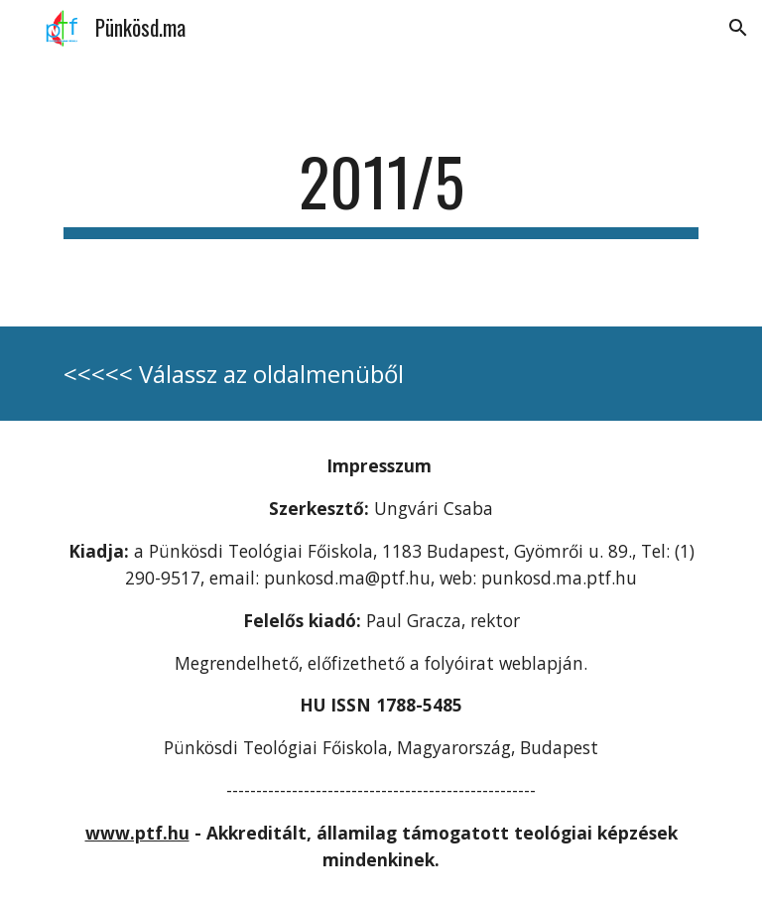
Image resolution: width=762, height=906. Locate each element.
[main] (380, 191)
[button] (738, 28)
